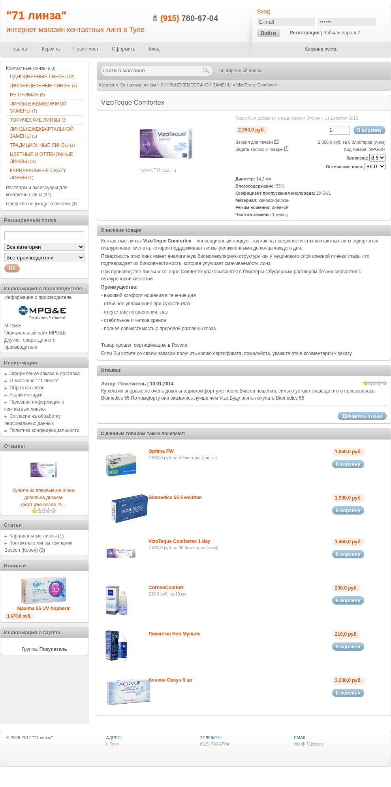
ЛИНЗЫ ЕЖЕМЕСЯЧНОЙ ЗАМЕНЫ (196, 85)
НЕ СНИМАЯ (27, 95)
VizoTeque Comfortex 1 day (179, 541)
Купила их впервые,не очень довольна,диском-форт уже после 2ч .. (43, 497)
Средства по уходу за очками (41, 204)
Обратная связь (26, 388)
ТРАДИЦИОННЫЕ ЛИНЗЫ (42, 145)
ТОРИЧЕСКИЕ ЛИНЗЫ (38, 120)
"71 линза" (36, 15)
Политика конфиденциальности (44, 430)
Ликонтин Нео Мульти (174, 634)
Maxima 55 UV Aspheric (44, 608)
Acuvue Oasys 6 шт (171, 680)
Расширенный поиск (238, 70)
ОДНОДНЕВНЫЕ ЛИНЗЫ (42, 76)
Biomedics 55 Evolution (175, 497)
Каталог (107, 85)
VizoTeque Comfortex (256, 85)
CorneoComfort (166, 587)
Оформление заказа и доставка (44, 373)
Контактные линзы (137, 85)
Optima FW (161, 451)
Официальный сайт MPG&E (35, 333)
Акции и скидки (26, 395)
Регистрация (305, 33)
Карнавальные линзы (33, 536)
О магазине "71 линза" (34, 380)
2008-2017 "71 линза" (32, 737)
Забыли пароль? (341, 33)
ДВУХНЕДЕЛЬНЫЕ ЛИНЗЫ (43, 85)
